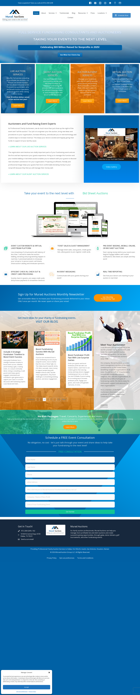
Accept (26, 687)
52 (59, 399)
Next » (64, 399)
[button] (49, 672)
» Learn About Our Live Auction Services (27, 146)
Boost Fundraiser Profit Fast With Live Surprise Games (78, 357)
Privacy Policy (32, 691)
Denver (106, 549)
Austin (83, 549)
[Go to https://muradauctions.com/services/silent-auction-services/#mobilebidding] (24, 255)
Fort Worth (77, 549)
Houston (100, 549)
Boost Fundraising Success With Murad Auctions (45, 351)
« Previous (31, 399)
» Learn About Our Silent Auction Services (28, 174)
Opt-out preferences (22, 691)
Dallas (69, 549)
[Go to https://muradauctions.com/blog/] (47, 320)
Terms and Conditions (85, 558)
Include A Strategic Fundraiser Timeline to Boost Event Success (14, 354)
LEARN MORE (104, 405)
